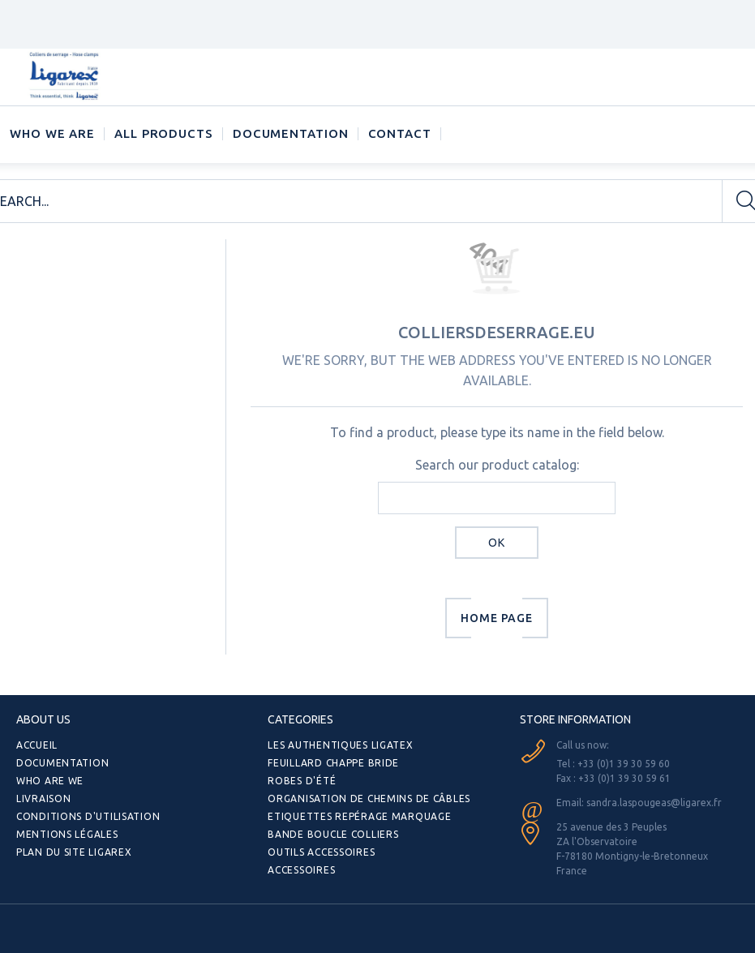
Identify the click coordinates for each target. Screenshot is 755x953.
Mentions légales (67, 834)
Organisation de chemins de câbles (369, 798)
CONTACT (399, 133)
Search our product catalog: (497, 464)
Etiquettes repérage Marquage (359, 816)
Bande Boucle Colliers (333, 834)
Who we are (52, 133)
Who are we (50, 780)
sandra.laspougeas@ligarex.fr (654, 802)
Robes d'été (302, 780)
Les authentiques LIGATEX (340, 745)
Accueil (37, 745)
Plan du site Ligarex (73, 852)
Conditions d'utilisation (88, 816)
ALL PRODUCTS (163, 133)
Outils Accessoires (321, 852)
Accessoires (301, 870)
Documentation (291, 133)
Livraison (43, 798)
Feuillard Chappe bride (333, 763)
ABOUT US (43, 719)
